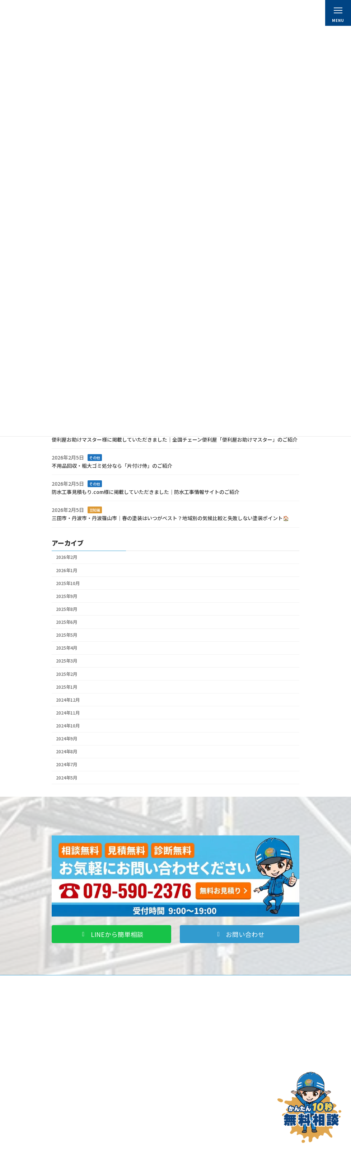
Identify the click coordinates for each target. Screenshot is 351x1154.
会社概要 (196, 1040)
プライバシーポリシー (208, 1134)
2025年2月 (66, 673)
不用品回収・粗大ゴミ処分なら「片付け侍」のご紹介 (112, 465)
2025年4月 (66, 648)
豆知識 (94, 510)
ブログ (64, 1143)
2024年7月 (66, 764)
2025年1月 (66, 686)
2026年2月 (66, 557)
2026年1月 (66, 570)
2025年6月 (66, 622)
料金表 (193, 1049)
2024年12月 (68, 700)
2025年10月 (68, 583)
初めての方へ (200, 1030)
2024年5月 (66, 777)
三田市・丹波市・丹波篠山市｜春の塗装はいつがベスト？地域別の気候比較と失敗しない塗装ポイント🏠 (170, 518)
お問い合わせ (200, 1124)
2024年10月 (68, 725)
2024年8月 (66, 751)
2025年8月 (66, 609)
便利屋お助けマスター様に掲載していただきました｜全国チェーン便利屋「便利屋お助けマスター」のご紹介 (175, 439)
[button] (111, 934)
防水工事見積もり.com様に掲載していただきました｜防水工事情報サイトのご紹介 (145, 491)
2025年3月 (66, 661)
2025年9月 (66, 596)
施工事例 (66, 1124)
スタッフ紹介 (200, 1059)
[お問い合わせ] (309, 1107)
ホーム (193, 1021)
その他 (94, 457)
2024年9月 (66, 738)
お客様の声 (69, 1134)
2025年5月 (66, 635)
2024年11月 (68, 713)
